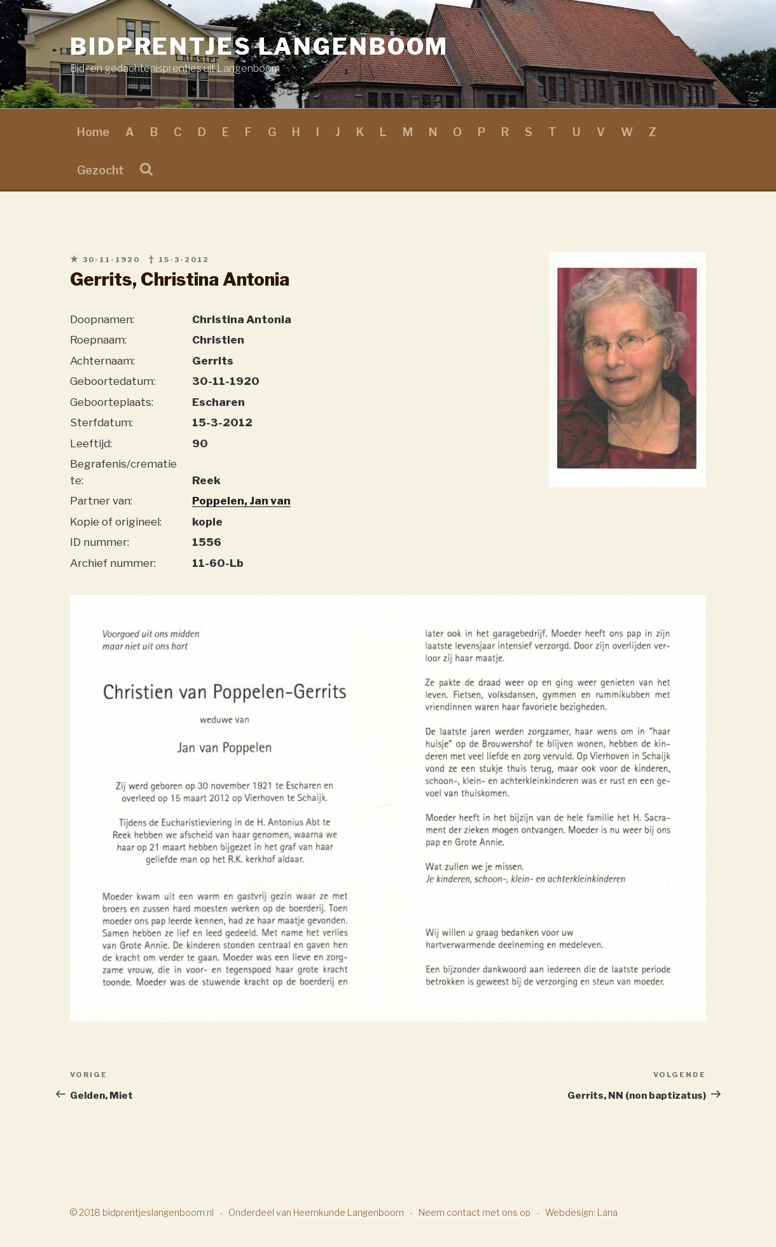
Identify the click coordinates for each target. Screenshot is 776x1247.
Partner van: (101, 500)
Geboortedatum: (112, 381)
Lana (607, 1212)
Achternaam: (102, 360)
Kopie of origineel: (116, 521)
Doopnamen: (102, 319)
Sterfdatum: (101, 422)
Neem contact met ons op (474, 1212)
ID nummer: (99, 542)
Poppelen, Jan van (241, 500)
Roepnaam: (98, 339)
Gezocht (100, 170)
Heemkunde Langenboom (348, 1212)
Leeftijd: (91, 443)
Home (93, 132)
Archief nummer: (113, 563)
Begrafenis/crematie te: (123, 472)
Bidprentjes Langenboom (259, 46)
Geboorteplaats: (111, 402)
